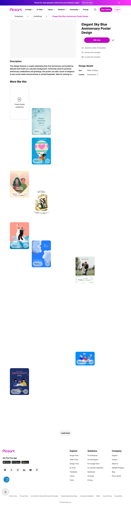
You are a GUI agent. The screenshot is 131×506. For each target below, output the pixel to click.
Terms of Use (13, 496)
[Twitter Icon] (11, 470)
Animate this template (92, 52)
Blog (113, 472)
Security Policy (107, 496)
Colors (72, 476)
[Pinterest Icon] (37, 470)
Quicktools (91, 472)
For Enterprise (92, 455)
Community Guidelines (87, 496)
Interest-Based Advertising (69, 496)
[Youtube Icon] (30, 470)
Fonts (72, 480)
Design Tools (74, 464)
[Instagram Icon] (17, 470)
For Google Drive (93, 464)
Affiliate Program (118, 468)
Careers (114, 460)
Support (115, 455)
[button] (29, 9)
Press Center (116, 476)
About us (115, 464)
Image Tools (74, 455)
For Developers (92, 460)
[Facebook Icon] (5, 470)
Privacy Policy (24, 496)
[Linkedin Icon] (24, 470)
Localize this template (92, 57)
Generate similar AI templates (95, 48)
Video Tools (74, 460)
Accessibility (118, 496)
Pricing (89, 480)
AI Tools (73, 468)
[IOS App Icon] (7, 463)
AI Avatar (90, 476)
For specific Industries (95, 468)
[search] (95, 9)
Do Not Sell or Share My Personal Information (44, 496)
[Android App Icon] (16, 463)
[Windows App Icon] (25, 463)
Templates (73, 472)
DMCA (98, 496)
